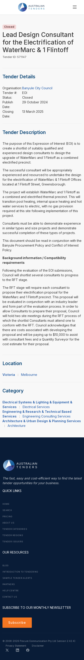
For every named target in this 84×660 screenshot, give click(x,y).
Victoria (8, 375)
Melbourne (29, 375)
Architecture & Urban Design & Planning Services (41, 421)
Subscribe (17, 622)
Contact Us (9, 597)
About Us (8, 523)
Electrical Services (36, 407)
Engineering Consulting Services (47, 416)
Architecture (17, 426)
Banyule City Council (37, 88)
